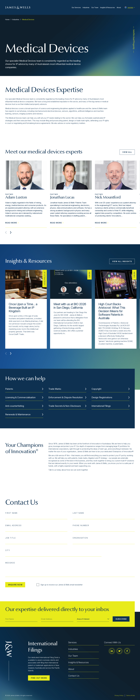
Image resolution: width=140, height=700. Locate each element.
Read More (11, 223)
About (119, 7)
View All (127, 152)
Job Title (10, 538)
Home (7, 19)
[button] (10, 232)
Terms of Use (130, 695)
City (7, 550)
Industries (86, 7)
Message (10, 563)
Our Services (76, 7)
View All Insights (122, 261)
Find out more (39, 678)
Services (72, 642)
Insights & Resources (107, 7)
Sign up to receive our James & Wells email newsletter (60, 584)
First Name (11, 513)
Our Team (94, 7)
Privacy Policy (119, 695)
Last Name (78, 513)
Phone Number (81, 525)
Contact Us (73, 675)
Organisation (80, 538)
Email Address (13, 525)
